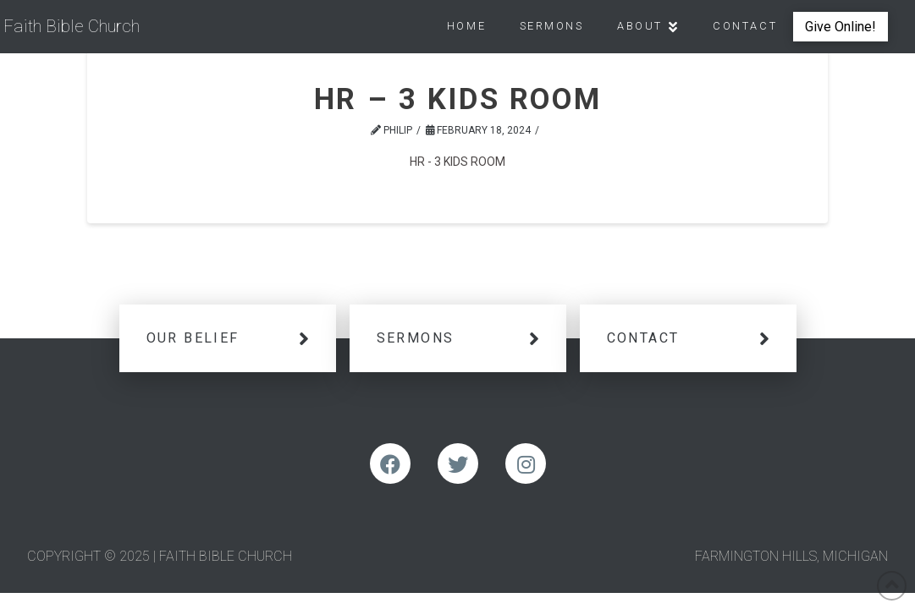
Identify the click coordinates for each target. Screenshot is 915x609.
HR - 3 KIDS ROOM (457, 161)
